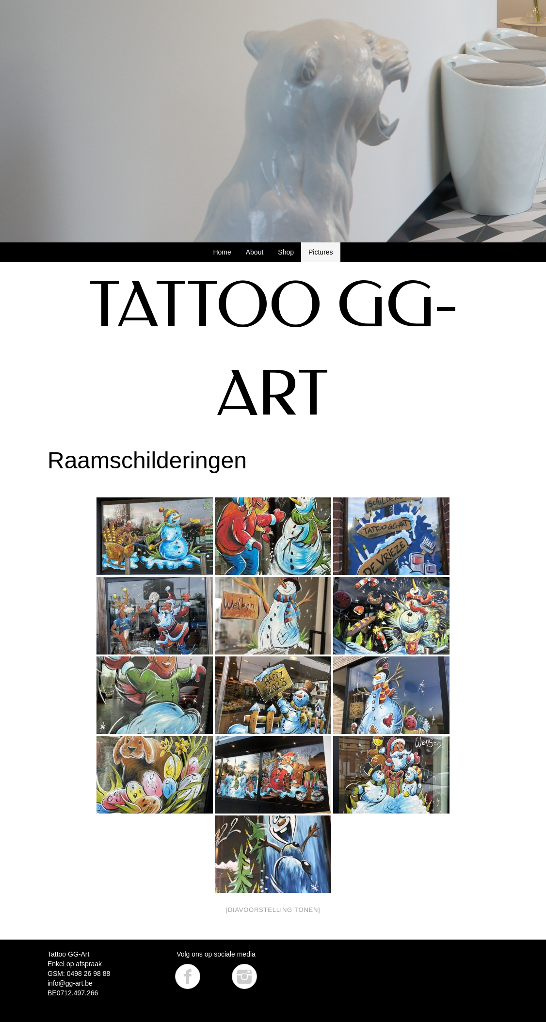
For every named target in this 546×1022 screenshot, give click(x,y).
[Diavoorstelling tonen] (273, 909)
